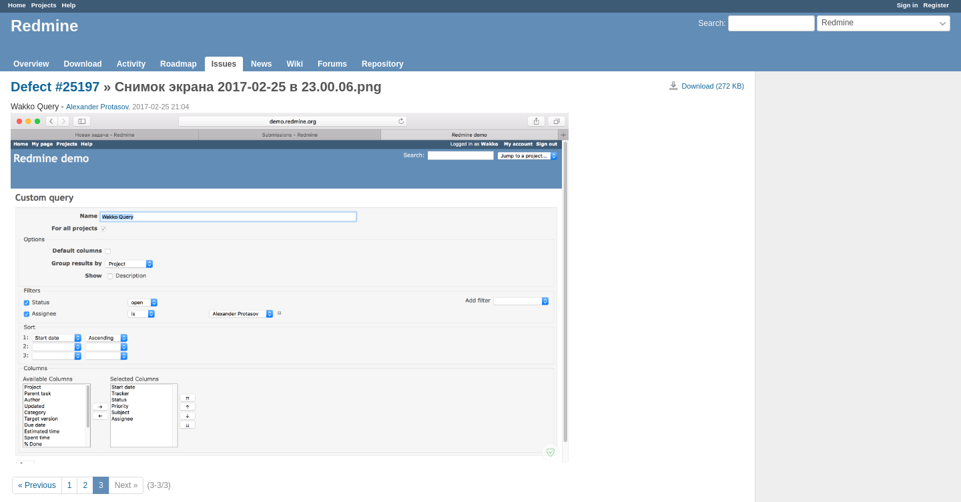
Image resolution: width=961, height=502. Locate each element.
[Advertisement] (822, 281)
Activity (131, 64)
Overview (31, 64)
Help (69, 5)
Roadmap (178, 64)
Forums (332, 64)
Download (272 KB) (712, 86)
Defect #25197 (55, 86)
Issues (224, 64)
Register (936, 5)
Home (17, 5)
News (261, 64)
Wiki (294, 64)
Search (710, 23)
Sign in (907, 5)
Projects (44, 5)
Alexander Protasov (97, 107)
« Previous (37, 485)
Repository (383, 64)
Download (82, 64)
